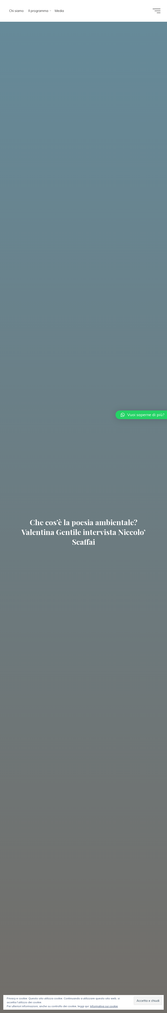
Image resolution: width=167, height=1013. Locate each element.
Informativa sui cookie (104, 1006)
